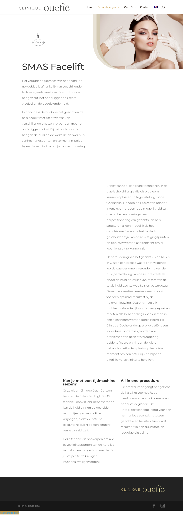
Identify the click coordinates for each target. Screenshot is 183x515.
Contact (145, 7)
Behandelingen (107, 7)
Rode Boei (34, 506)
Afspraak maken (9, 512)
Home (89, 7)
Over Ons (129, 7)
